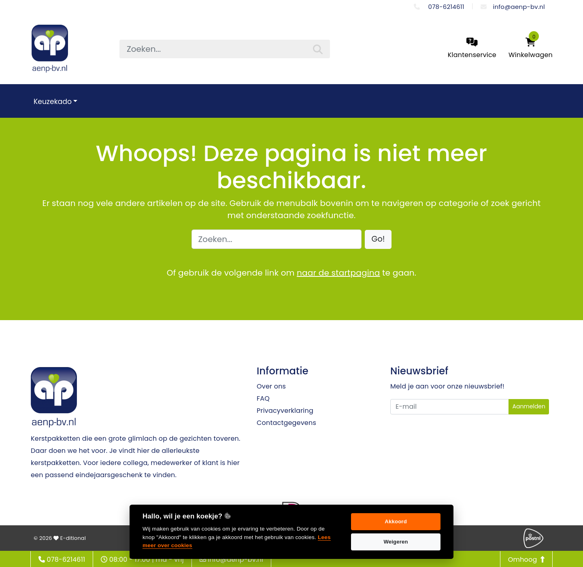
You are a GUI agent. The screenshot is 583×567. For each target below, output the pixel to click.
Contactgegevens (286, 422)
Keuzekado (53, 101)
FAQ (263, 398)
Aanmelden (528, 406)
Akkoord (396, 521)
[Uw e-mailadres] (449, 406)
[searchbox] (224, 49)
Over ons (271, 386)
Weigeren (395, 542)
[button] (378, 239)
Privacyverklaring (285, 410)
